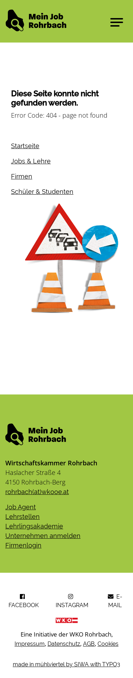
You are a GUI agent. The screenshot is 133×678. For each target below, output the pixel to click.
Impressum (30, 643)
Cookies (108, 643)
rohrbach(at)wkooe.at (37, 491)
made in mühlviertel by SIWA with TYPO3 (66, 664)
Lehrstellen (22, 516)
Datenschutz (64, 643)
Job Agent (20, 507)
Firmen (21, 176)
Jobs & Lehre (31, 161)
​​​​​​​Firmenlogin (23, 545)
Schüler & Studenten (42, 191)
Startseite (25, 146)
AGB (89, 643)
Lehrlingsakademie (34, 526)
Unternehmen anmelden (43, 535)
